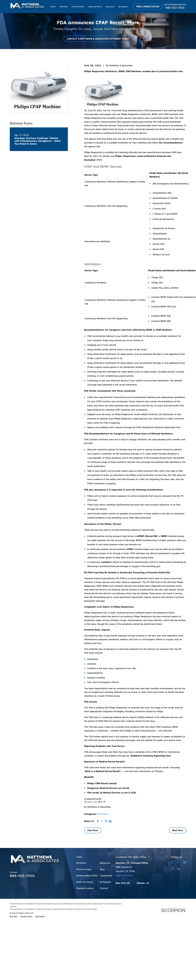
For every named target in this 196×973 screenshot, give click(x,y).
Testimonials (106, 875)
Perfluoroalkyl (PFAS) (87, 875)
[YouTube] (184, 862)
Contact (104, 888)
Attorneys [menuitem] (64, 7)
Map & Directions (124, 875)
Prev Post (93, 830)
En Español (105, 882)
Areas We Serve (84, 882)
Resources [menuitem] (110, 7)
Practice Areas (83, 869)
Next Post (177, 830)
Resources (105, 863)
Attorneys (81, 863)
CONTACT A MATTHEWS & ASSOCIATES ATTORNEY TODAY (98, 38)
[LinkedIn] (178, 868)
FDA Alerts (102, 814)
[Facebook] (172, 862)
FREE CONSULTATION (147, 6)
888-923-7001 (175, 7)
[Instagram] (172, 868)
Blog (102, 869)
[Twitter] (178, 862)
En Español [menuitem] (123, 7)
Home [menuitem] (53, 7)
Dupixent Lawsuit (85, 888)
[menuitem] (13, 916)
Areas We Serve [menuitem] (95, 7)
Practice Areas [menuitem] (78, 7)
